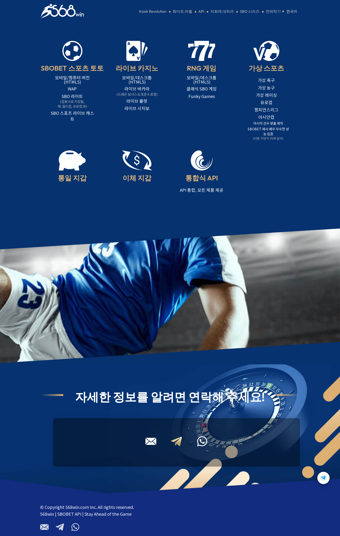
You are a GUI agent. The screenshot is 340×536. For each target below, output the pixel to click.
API (201, 11)
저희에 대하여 (222, 11)
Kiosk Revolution (152, 11)
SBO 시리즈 (249, 11)
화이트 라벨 (182, 11)
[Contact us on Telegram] (323, 478)
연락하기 (273, 11)
